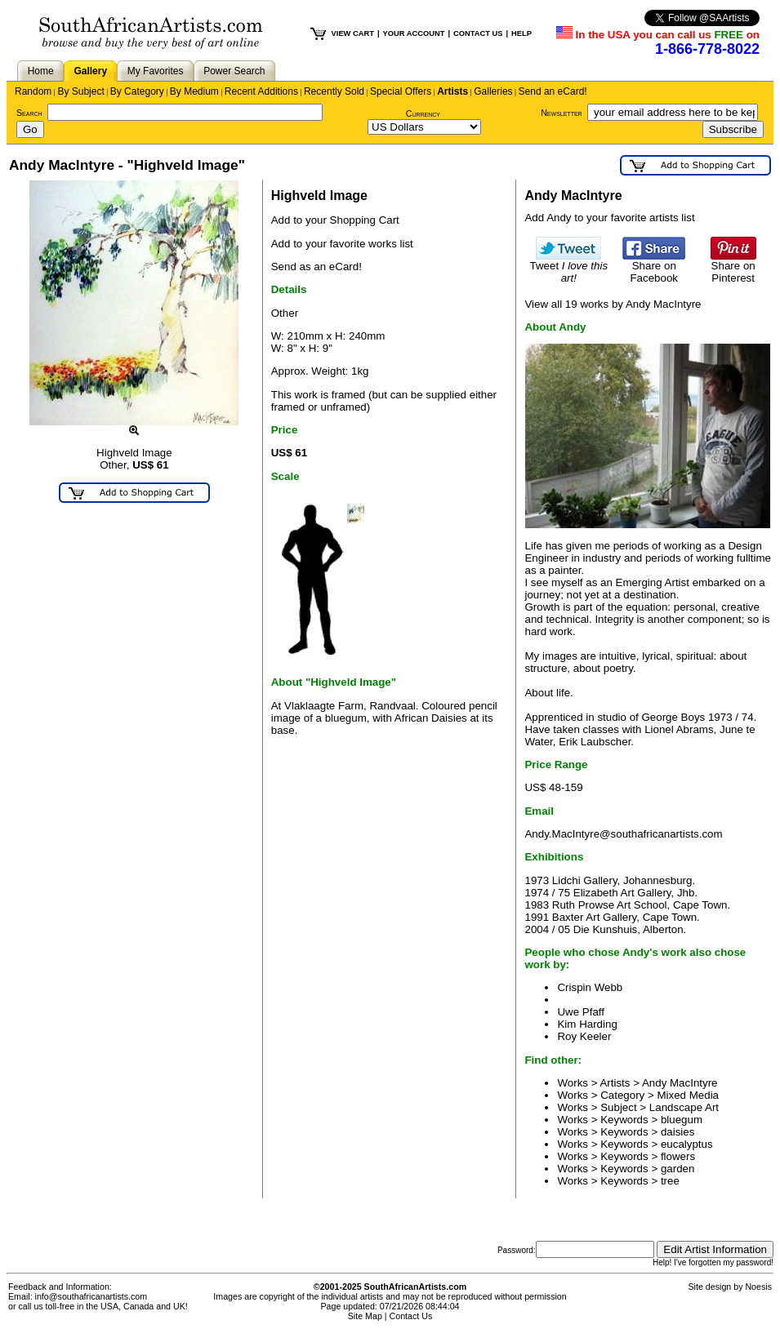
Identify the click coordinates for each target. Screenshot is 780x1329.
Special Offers (400, 91)
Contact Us (411, 1316)
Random (33, 91)
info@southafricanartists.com (91, 1296)
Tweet (569, 267)
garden (678, 1168)
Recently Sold (334, 91)
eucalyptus (687, 1144)
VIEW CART (353, 33)
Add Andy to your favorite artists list (609, 217)
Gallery (90, 71)
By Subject (80, 91)
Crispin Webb (589, 987)
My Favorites (155, 71)
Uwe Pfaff (580, 1012)
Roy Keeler (584, 1036)
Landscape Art (684, 1107)
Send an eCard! (553, 91)
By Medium (194, 91)
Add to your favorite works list (342, 244)
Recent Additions (261, 91)
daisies (678, 1132)
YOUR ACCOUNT (414, 33)
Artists (452, 91)
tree (670, 1181)
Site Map (365, 1316)
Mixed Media (688, 1095)
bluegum (681, 1119)
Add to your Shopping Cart (335, 220)
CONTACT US (477, 33)
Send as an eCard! (316, 266)
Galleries (493, 91)
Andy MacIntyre (680, 1083)
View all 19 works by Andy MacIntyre (612, 304)
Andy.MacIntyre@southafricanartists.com (623, 834)
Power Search (234, 71)
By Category (137, 91)
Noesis (758, 1286)
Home (41, 71)
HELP (521, 33)
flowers (678, 1156)
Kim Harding (587, 1024)
